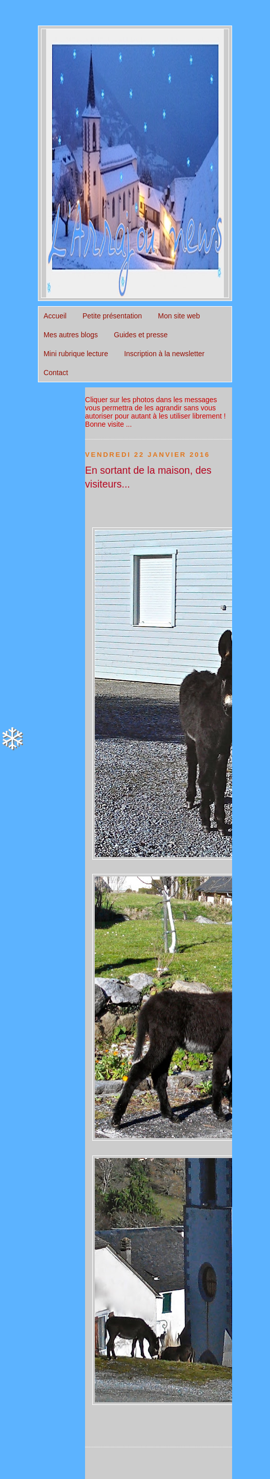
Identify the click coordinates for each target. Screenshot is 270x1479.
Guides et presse (141, 335)
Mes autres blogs (71, 335)
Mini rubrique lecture (76, 354)
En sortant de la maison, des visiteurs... (148, 477)
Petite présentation (112, 316)
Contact (56, 372)
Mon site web (179, 316)
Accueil (55, 316)
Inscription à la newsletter (164, 354)
